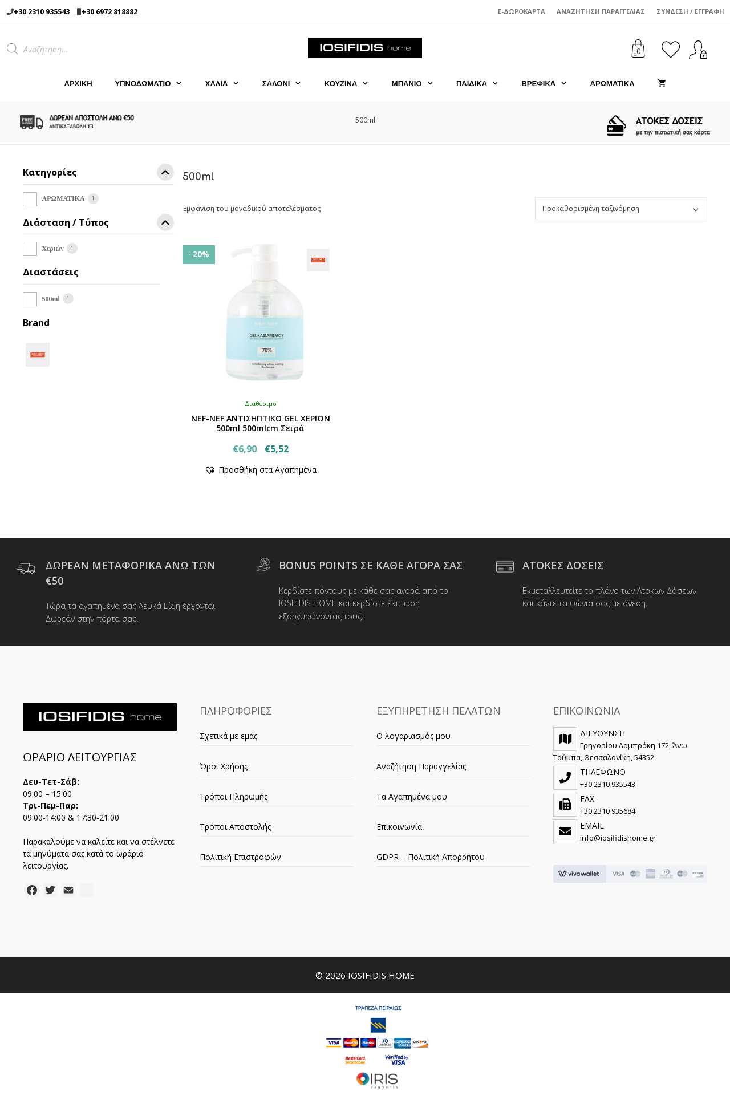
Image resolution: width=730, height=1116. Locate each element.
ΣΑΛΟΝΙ (287, 84)
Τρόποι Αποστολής (235, 826)
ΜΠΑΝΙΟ (418, 84)
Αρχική (78, 83)
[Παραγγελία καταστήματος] (621, 208)
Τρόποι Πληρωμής (233, 796)
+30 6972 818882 (109, 12)
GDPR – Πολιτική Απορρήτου (430, 856)
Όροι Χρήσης (224, 766)
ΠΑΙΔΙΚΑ (483, 84)
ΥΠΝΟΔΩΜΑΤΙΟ (154, 84)
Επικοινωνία (399, 826)
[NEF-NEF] (37, 353)
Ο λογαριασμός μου (413, 736)
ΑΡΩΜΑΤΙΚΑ (612, 83)
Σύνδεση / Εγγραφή (690, 11)
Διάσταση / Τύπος (98, 224)
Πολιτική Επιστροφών (240, 856)
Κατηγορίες (98, 174)
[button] (260, 470)
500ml (51, 299)
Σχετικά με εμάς (228, 736)
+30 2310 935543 (42, 12)
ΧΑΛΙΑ (228, 84)
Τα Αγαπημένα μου (411, 796)
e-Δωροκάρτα (521, 11)
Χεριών (53, 249)
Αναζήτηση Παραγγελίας (601, 11)
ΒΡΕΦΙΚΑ (549, 84)
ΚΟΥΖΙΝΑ (352, 84)
